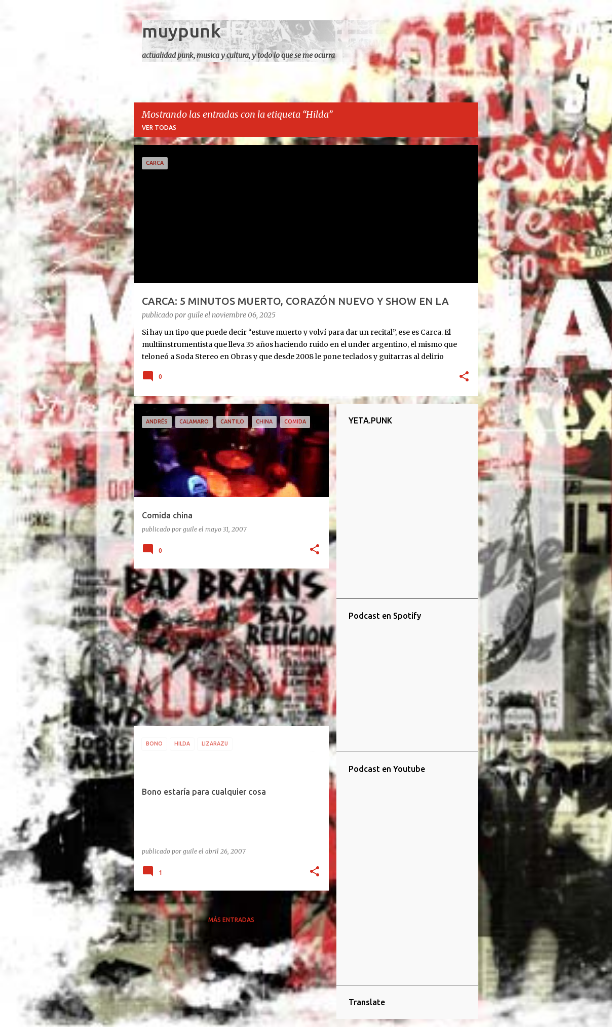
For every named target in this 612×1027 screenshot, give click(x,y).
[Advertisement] (227, 647)
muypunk (181, 30)
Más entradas (231, 919)
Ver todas (159, 127)
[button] (464, 377)
